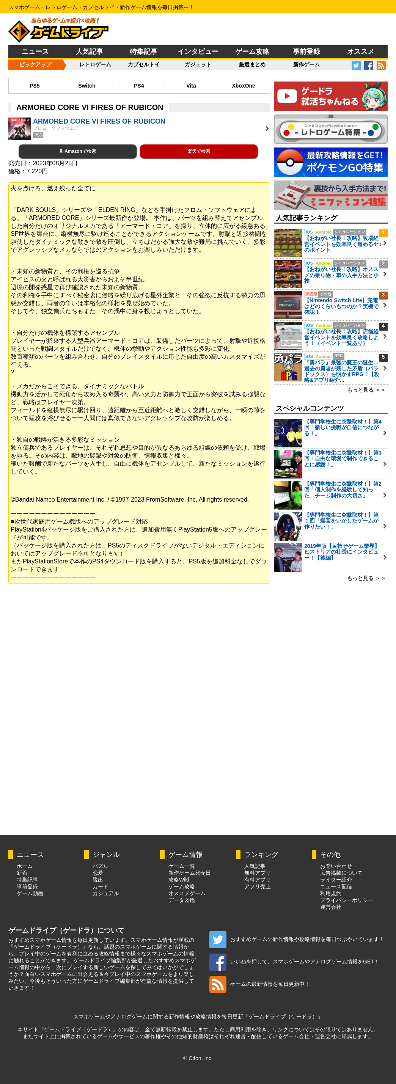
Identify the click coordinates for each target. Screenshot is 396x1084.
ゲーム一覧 (181, 866)
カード (100, 886)
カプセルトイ (144, 64)
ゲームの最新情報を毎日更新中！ (259, 984)
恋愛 (98, 873)
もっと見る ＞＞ (366, 390)
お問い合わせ (336, 866)
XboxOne (243, 86)
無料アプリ (257, 873)
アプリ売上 (257, 886)
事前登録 (306, 51)
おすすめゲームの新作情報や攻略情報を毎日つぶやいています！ (296, 939)
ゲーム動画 (30, 893)
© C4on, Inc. (198, 1058)
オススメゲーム (187, 893)
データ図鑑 (181, 900)
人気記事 (89, 51)
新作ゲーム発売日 (189, 873)
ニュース (35, 51)
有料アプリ (257, 880)
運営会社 (330, 907)
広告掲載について (341, 873)
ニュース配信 (336, 886)
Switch (86, 86)
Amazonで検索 (77, 151)
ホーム (25, 866)
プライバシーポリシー (346, 900)
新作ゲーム (306, 64)
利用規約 (330, 893)
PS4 (139, 86)
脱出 (98, 880)
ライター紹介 (336, 880)
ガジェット (198, 64)
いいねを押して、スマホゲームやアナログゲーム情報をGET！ (294, 962)
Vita (191, 86)
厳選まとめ (252, 64)
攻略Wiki (178, 880)
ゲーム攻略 (252, 51)
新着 (22, 873)
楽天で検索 (198, 151)
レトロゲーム (95, 64)
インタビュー (198, 51)
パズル (100, 866)
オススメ (360, 51)
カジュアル (106, 893)
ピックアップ (35, 64)
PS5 (34, 86)
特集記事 (143, 51)
